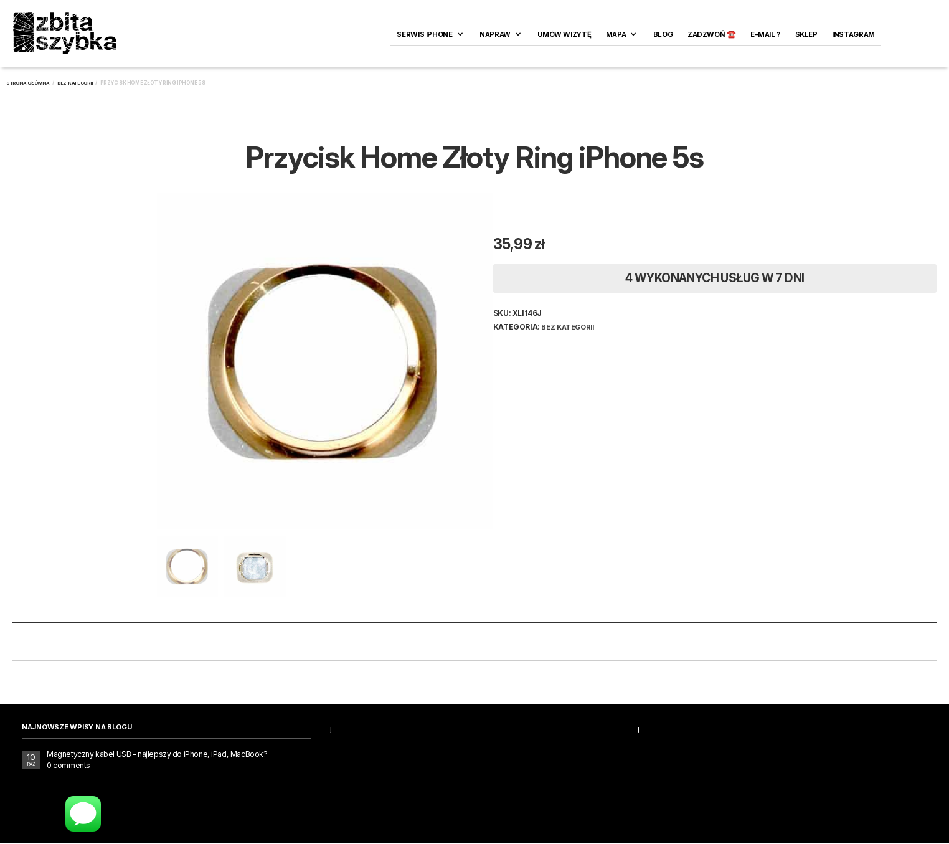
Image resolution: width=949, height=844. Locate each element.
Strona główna (28, 83)
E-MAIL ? (765, 34)
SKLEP (806, 34)
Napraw (495, 34)
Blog (663, 34)
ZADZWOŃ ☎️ (711, 34)
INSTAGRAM (853, 34)
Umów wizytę (564, 34)
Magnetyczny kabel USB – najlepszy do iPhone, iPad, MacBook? (157, 755)
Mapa (616, 34)
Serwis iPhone (424, 34)
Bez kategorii (75, 83)
